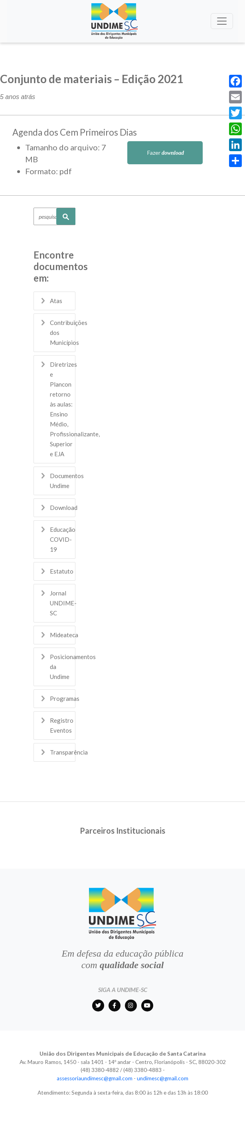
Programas (64, 698)
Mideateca (64, 634)
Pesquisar (65, 216)
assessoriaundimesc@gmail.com (94, 1078)
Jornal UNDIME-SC (63, 603)
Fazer (165, 152)
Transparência (69, 752)
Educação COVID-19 (62, 539)
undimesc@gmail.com (162, 1078)
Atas (56, 300)
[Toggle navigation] (222, 21)
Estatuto (61, 571)
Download (63, 507)
